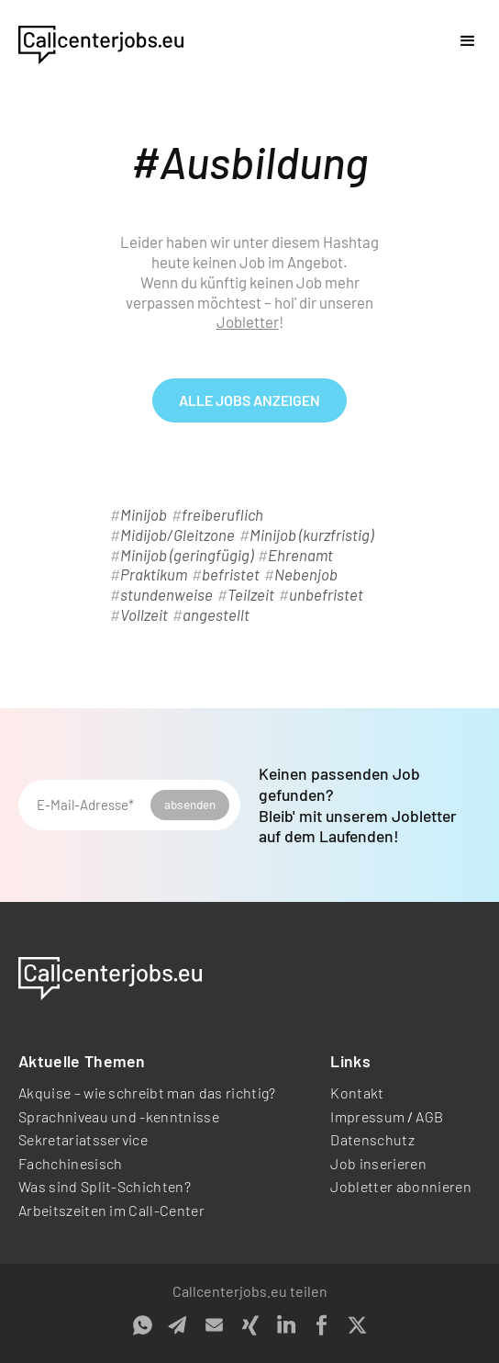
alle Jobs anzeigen (249, 400)
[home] (100, 41)
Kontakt (356, 1092)
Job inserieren (378, 1163)
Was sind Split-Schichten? (104, 1186)
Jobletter (247, 321)
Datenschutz (372, 1139)
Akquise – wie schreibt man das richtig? (146, 1092)
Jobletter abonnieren (400, 1186)
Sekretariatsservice (83, 1139)
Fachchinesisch (70, 1163)
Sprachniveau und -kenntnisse (118, 1116)
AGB (429, 1116)
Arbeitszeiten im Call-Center (111, 1210)
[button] (468, 41)
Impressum (367, 1116)
